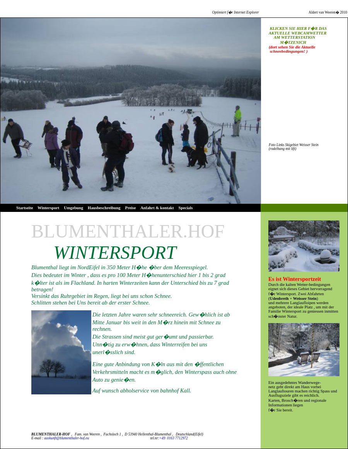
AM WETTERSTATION (292, 37)
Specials (186, 208)
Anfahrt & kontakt (157, 208)
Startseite (24, 208)
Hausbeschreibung (104, 208)
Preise (130, 208)
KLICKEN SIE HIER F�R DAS (298, 28)
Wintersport (48, 208)
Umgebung (73, 208)
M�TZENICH (287, 42)
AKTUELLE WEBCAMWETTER (297, 33)
